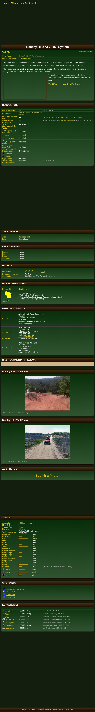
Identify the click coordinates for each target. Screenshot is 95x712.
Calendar (48, 709)
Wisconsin (17, 3)
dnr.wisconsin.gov (25, 337)
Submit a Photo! (47, 475)
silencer (63, 120)
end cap (71, 120)
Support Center (58, 709)
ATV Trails (32, 709)
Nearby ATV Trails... (72, 84)
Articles (40, 709)
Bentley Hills (31, 3)
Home (6, 3)
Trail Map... (53, 84)
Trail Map (6, 52)
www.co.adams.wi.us (27, 323)
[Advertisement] (47, 197)
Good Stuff (69, 709)
